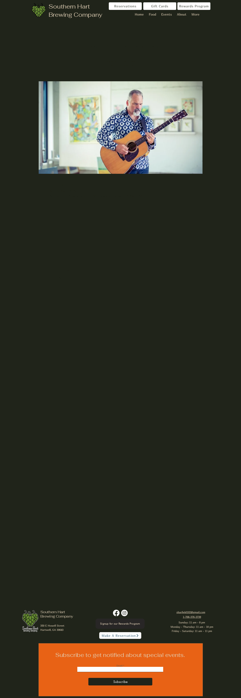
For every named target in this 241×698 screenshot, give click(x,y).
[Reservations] (125, 6)
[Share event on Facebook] (51, 277)
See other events (120, 65)
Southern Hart (69, 6)
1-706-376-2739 (192, 617)
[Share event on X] (59, 277)
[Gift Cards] (159, 6)
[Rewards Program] (193, 6)
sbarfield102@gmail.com (190, 612)
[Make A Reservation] (120, 635)
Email (119, 665)
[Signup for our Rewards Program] (120, 624)
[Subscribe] (120, 681)
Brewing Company (75, 14)
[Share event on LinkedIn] (68, 277)
